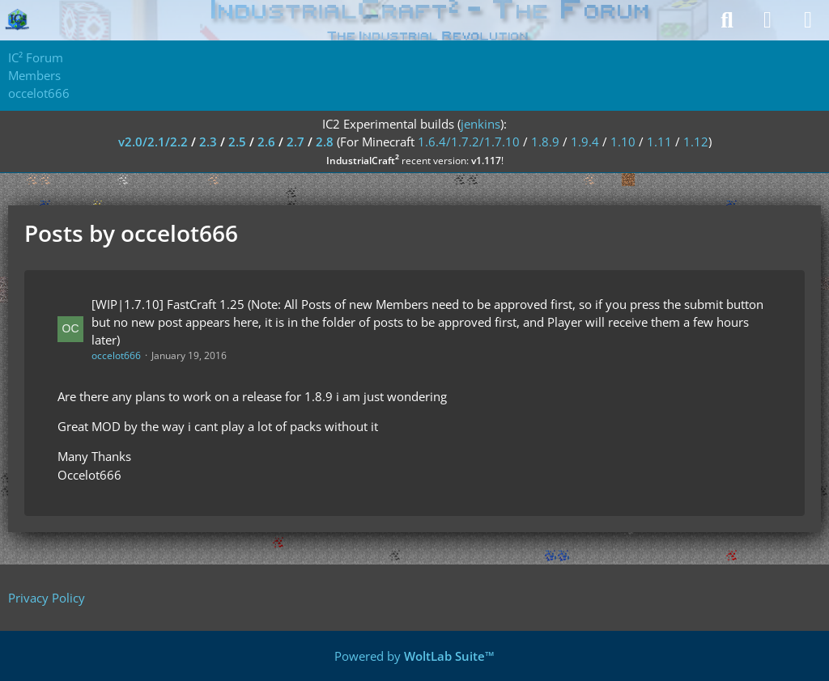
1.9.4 (585, 141)
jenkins (480, 124)
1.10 (623, 141)
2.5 (237, 141)
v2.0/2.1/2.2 (153, 141)
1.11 (659, 141)
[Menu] (808, 20)
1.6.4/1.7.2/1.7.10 (469, 141)
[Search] (727, 20)
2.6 (266, 141)
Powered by (414, 656)
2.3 (208, 141)
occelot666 (116, 355)
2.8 (325, 141)
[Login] (767, 20)
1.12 (695, 141)
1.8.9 (545, 141)
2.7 (295, 141)
